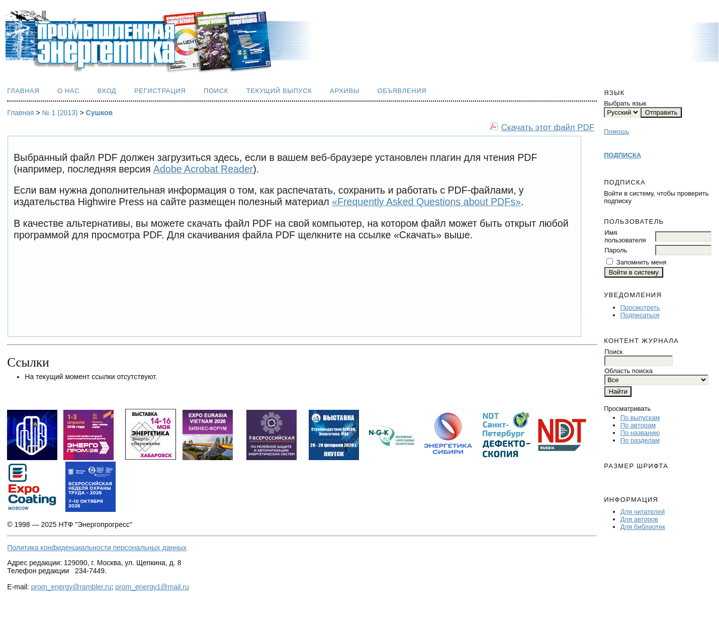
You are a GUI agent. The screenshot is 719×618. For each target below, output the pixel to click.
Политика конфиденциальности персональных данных (97, 548)
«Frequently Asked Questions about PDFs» (426, 201)
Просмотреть (640, 307)
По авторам (638, 425)
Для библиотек (642, 527)
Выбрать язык (625, 103)
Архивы (344, 91)
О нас (68, 91)
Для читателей (642, 511)
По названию (640, 432)
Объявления (402, 91)
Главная (23, 91)
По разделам (640, 440)
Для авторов (639, 519)
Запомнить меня (641, 262)
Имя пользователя (625, 236)
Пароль (615, 250)
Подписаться (640, 315)
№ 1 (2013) (60, 113)
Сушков (99, 113)
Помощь (616, 131)
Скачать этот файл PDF (547, 127)
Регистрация (160, 91)
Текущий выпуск (279, 91)
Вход (107, 91)
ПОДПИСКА (622, 155)
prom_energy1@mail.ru (152, 587)
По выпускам (640, 417)
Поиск (216, 91)
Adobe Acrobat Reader (203, 168)
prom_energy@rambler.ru (71, 587)
